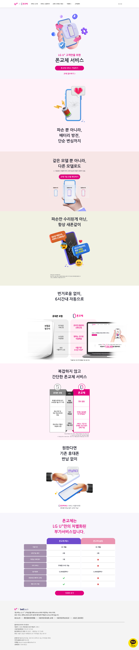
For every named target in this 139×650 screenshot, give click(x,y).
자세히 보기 (69, 593)
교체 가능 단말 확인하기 (69, 177)
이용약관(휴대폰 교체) (46, 618)
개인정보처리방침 (29, 618)
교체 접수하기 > (69, 74)
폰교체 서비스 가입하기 (69, 68)
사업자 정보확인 (78, 618)
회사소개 (17, 618)
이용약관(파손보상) (63, 618)
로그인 (120, 4)
